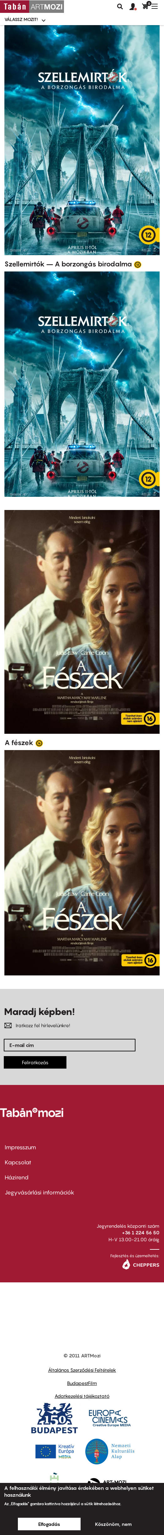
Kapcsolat (18, 1162)
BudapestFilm (82, 1383)
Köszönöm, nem (113, 1524)
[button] (136, 7)
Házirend (17, 1177)
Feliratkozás (35, 1062)
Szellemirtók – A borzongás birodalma (68, 264)
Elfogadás (49, 1524)
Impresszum (20, 1147)
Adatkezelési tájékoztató (82, 1396)
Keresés (120, 6)
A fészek (19, 742)
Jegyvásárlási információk (39, 1192)
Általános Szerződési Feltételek (82, 1370)
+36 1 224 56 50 (140, 1232)
